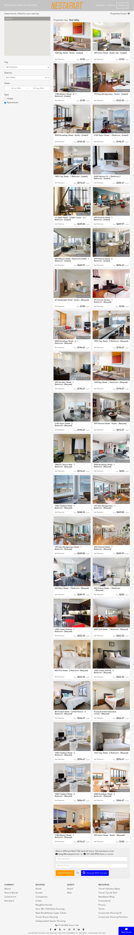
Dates (7, 83)
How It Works (11, 893)
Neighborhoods (44, 905)
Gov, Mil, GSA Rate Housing (50, 909)
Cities (39, 901)
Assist (39, 889)
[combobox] (33, 67)
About (7, 889)
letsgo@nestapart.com (69, 854)
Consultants (104, 901)
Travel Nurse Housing (47, 917)
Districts (8, 73)
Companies (42, 897)
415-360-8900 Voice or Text (67, 925)
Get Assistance (65, 873)
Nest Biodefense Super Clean (51, 913)
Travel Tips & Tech (107, 893)
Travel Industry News (109, 889)
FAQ (69, 893)
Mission (100, 6)
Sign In (111, 6)
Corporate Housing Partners (113, 917)
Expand (9, 19)
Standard (9, 901)
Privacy (102, 905)
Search (122, 5)
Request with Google (95, 872)
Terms (101, 909)
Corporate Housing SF (110, 913)
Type (6, 95)
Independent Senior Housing (51, 921)
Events (39, 893)
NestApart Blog (106, 897)
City (6, 62)
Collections (10, 897)
